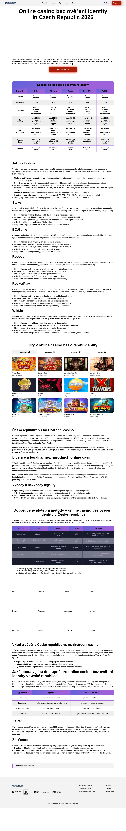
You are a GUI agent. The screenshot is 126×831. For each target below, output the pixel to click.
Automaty (101, 375)
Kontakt (108, 808)
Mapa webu (110, 814)
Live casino (50, 375)
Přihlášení (107, 3)
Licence (108, 811)
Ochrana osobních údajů (87, 814)
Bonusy (74, 3)
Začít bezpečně (63, 92)
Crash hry (76, 375)
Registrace (116, 3)
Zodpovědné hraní (85, 811)
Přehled (44, 3)
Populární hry (24, 375)
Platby (67, 3)
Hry (60, 3)
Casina (52, 3)
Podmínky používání (85, 808)
